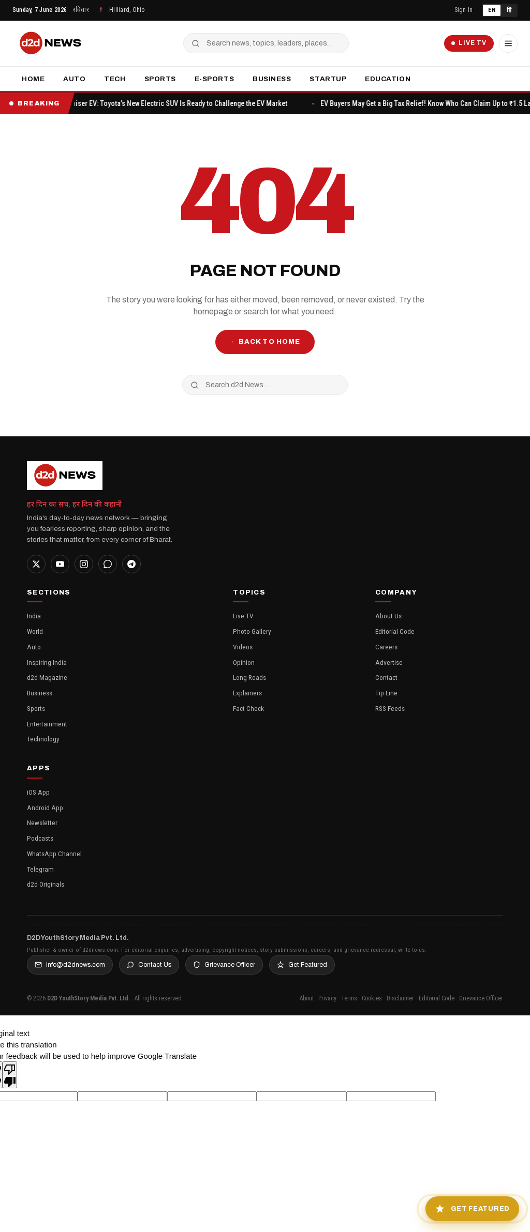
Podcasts (40, 838)
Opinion (244, 662)
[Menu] (507, 43)
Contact (386, 677)
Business (272, 79)
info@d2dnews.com (70, 964)
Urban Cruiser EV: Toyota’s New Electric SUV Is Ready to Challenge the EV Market (179, 103)
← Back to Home (265, 341)
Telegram (40, 869)
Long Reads (249, 677)
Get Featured (302, 964)
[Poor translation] (10, 1074)
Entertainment (47, 724)
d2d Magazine (47, 677)
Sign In (463, 9)
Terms (349, 998)
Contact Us (149, 964)
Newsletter (42, 822)
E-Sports (214, 79)
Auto (74, 79)
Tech (114, 79)
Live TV (463, 43)
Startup (328, 79)
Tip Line (386, 693)
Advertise (389, 662)
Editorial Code (395, 631)
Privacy (327, 998)
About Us (388, 616)
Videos (243, 647)
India (34, 616)
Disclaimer (400, 998)
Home (33, 79)
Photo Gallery (252, 631)
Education (387, 79)
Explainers (247, 693)
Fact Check (248, 708)
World (35, 631)
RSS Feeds (390, 708)
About (307, 998)
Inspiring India (47, 662)
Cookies (372, 998)
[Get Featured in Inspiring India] (468, 1206)
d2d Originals (45, 884)
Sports (160, 79)
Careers (386, 647)
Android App (45, 807)
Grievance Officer (224, 964)
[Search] (191, 43)
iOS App (38, 792)
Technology (43, 739)
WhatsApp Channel (54, 853)
